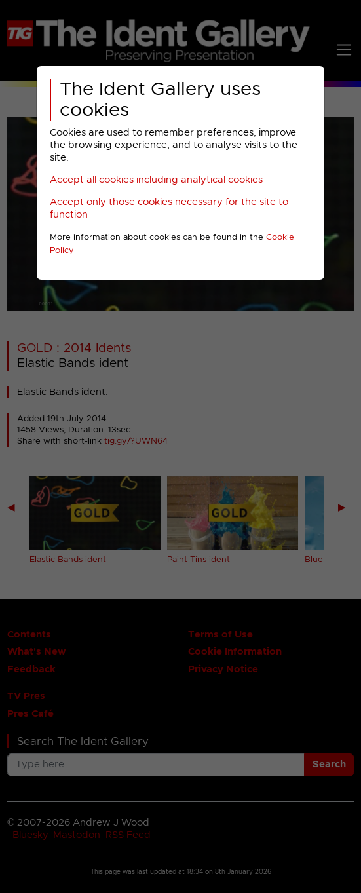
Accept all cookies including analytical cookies (156, 180)
